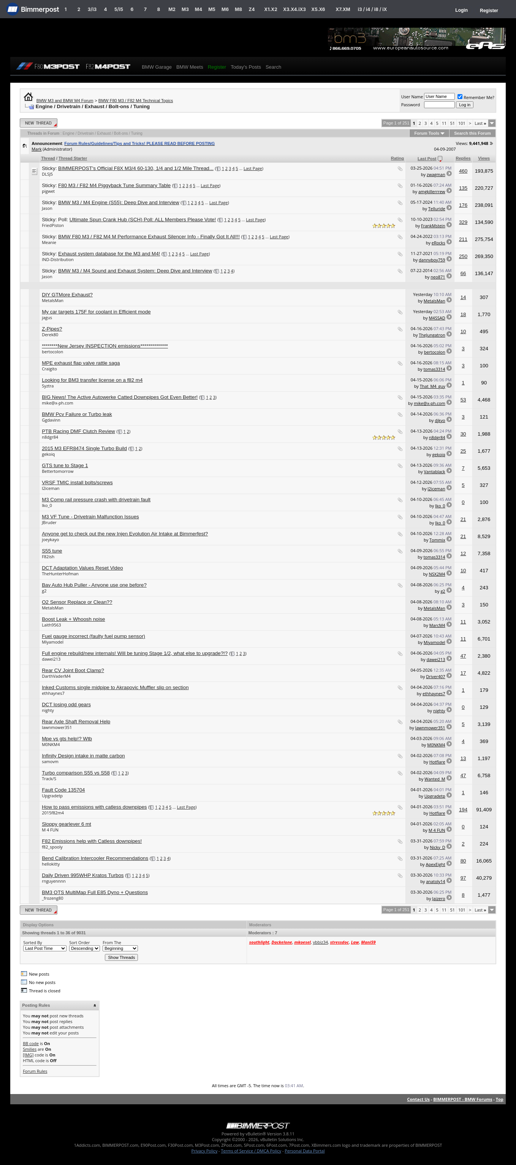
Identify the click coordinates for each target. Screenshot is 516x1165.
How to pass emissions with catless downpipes (94, 807)
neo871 (438, 277)
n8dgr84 (50, 437)
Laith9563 (51, 625)
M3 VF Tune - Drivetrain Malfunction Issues (90, 517)
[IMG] (28, 1055)
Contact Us (418, 1099)
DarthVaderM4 (56, 676)
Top (499, 1099)
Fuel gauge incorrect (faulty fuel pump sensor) (93, 636)
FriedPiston (53, 225)
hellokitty (51, 864)
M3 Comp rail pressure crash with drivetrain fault (96, 499)
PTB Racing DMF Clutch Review (78, 431)
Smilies (29, 1049)
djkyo (440, 420)
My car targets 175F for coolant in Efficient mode (96, 312)
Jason (47, 208)
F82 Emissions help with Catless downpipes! (92, 841)
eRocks (438, 243)
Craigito (49, 369)
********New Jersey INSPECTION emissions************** (105, 346)
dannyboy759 (432, 260)
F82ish (48, 556)
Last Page (253, 168)
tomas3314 (434, 369)
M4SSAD (437, 318)
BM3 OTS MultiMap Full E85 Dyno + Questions (95, 892)
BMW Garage (157, 67)
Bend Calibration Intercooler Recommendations (95, 858)
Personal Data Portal (304, 1151)
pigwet (48, 191)
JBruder (49, 522)
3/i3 (92, 9)
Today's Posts (246, 67)
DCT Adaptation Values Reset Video (82, 568)
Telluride (436, 208)
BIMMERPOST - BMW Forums (462, 1099)
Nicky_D (437, 847)
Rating (397, 158)
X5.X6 (318, 9)
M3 (185, 9)
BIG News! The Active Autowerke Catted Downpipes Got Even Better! (120, 397)
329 (463, 222)
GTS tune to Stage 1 (65, 465)
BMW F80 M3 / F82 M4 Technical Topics (135, 100)
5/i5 (118, 9)
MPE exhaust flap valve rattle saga (81, 363)
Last (480, 123)
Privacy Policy (205, 1151)
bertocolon (52, 351)
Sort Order (79, 942)
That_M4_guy (432, 386)
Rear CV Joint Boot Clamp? (73, 670)
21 (463, 519)
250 (463, 256)
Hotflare (437, 762)
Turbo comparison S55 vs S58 (76, 773)
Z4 (252, 9)
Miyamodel (52, 642)
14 (463, 297)
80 (463, 861)
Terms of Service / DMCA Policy (251, 1151)
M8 (238, 9)
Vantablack (434, 471)
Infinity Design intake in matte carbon (83, 756)
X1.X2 (270, 9)
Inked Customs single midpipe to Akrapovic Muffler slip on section (115, 687)
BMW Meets (189, 67)
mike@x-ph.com (57, 403)
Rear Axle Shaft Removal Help (76, 721)
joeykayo (50, 539)
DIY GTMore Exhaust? (67, 295)
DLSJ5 (47, 174)
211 (463, 239)
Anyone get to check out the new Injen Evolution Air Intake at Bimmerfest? (125, 534)
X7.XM (343, 9)
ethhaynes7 (53, 693)
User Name (412, 96)
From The (112, 942)
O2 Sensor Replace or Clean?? (77, 602)
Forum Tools (426, 133)
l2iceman (50, 488)
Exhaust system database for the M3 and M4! (109, 254)
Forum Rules (35, 1071)
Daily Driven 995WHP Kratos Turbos (82, 875)
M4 (198, 9)
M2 (172, 9)
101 (461, 123)
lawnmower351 (57, 727)
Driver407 (435, 676)
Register (489, 10)
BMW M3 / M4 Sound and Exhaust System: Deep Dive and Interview (135, 271)
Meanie (49, 242)
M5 (211, 9)
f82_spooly (52, 847)
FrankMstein (433, 225)
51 (452, 123)
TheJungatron (432, 335)
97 (463, 878)
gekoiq (48, 454)
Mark (36, 149)
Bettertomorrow (57, 471)
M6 (225, 9)
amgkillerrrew (431, 191)
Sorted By (32, 942)
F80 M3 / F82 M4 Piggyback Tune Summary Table (114, 185)
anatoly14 (435, 881)
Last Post (427, 158)
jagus (47, 317)
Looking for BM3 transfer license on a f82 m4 (92, 380)
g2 (44, 591)
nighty (48, 710)
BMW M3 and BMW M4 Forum (64, 100)
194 (463, 809)
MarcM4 (437, 625)
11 (444, 123)
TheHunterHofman (60, 573)
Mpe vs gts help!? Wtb (67, 739)
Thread (48, 158)
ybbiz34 (320, 942)
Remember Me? (475, 97)
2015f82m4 (53, 813)
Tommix (437, 540)
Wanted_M (434, 779)
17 (463, 673)
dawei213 (51, 659)
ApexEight (435, 864)
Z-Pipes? (52, 329)
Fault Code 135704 (63, 790)
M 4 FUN (50, 830)
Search (273, 67)
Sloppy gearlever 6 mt (66, 824)
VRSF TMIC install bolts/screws (77, 482)
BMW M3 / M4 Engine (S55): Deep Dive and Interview (118, 202)
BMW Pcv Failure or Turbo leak (77, 414)
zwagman (436, 174)
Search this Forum (472, 133)
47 (463, 656)
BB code (31, 1043)
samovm (50, 761)
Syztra (48, 386)
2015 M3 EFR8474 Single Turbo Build (84, 448)
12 (463, 553)
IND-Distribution (58, 259)
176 (463, 205)
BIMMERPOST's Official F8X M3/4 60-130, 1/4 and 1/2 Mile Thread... (136, 168)
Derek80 (50, 334)
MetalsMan (52, 300)
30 (463, 434)
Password (410, 104)
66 (463, 273)
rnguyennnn (54, 881)
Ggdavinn (51, 420)
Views (484, 158)
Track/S (49, 778)
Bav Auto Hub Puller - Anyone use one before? (94, 585)
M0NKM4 (51, 744)
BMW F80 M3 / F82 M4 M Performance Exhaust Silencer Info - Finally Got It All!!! (149, 236)
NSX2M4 (437, 574)
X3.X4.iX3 (294, 9)
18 (463, 314)
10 (463, 331)
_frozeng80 (52, 898)
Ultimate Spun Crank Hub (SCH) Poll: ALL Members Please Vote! (143, 219)
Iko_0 (47, 505)
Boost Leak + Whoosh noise (73, 619)
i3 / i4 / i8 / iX (372, 9)
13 (463, 758)
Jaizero (438, 898)
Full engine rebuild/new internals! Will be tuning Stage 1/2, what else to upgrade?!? (135, 653)
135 (463, 188)
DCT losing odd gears (66, 704)
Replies (463, 158)
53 (463, 400)
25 (463, 451)
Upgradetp (52, 795)
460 (463, 171)
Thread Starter (73, 158)
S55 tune (52, 551)
